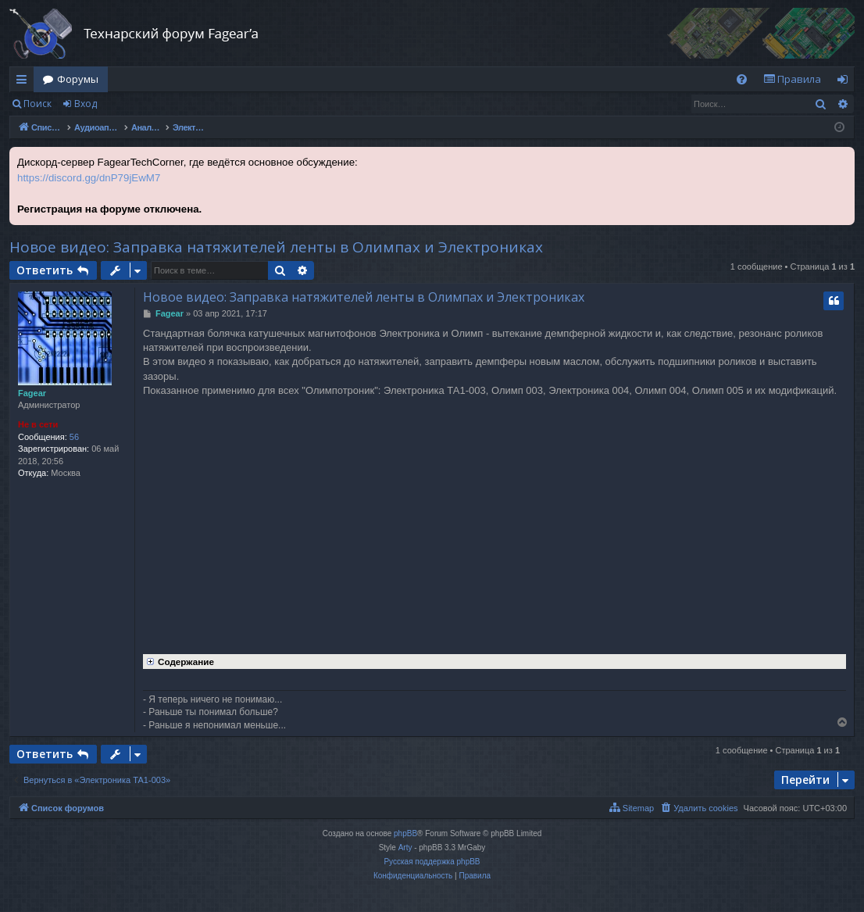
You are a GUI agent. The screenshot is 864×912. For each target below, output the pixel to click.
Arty (405, 847)
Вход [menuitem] (846, 82)
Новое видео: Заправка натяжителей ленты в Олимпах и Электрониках (276, 247)
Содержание (178, 660)
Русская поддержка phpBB (432, 861)
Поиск (37, 103)
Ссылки (25, 82)
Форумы (77, 79)
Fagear (32, 393)
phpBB (405, 833)
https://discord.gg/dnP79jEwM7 (88, 178)
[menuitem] (742, 79)
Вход (85, 103)
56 (74, 437)
